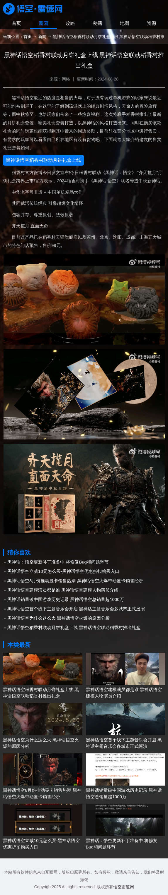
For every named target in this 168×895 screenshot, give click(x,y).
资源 (151, 23)
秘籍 (97, 23)
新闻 (43, 23)
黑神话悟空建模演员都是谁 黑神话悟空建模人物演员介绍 (62, 589)
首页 (16, 23)
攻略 (70, 23)
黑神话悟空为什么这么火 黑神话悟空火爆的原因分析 (58, 618)
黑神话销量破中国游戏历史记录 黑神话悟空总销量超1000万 (65, 599)
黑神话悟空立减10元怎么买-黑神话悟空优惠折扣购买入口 (63, 571)
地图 (124, 23)
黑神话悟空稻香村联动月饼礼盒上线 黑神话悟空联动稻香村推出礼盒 (73, 627)
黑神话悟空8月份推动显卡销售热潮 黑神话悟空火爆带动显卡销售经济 (75, 580)
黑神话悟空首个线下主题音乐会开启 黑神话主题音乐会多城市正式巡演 (76, 608)
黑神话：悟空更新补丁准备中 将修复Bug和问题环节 (58, 561)
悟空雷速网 (123, 886)
